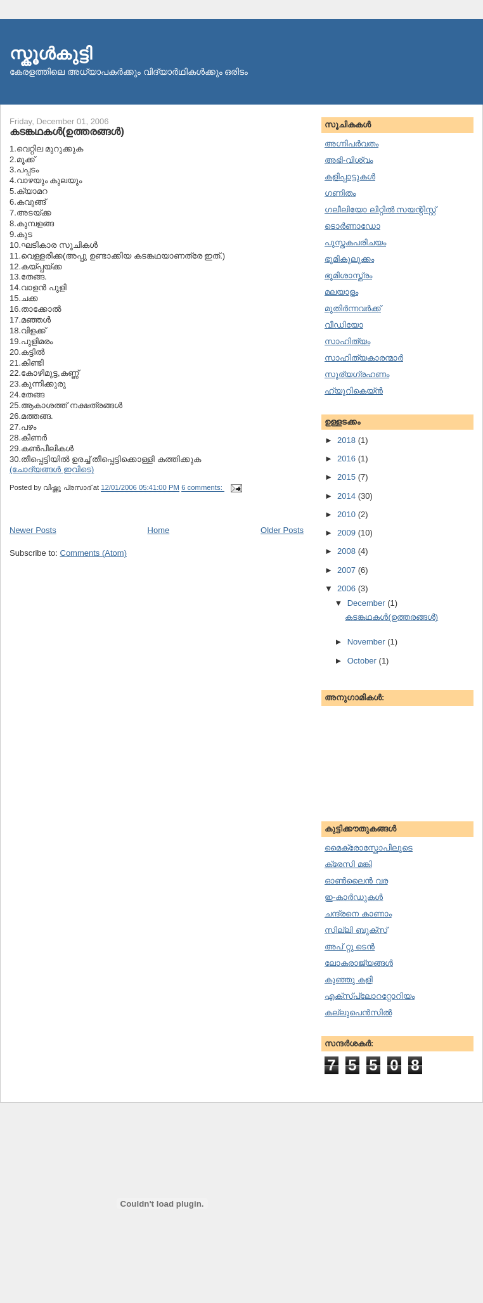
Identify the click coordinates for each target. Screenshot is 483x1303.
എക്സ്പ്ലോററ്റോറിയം (370, 996)
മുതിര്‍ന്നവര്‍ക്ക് (353, 308)
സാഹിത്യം (347, 341)
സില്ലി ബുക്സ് (356, 930)
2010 (347, 514)
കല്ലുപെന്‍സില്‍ (358, 1012)
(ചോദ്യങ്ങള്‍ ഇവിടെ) (52, 469)
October (363, 660)
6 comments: (202, 488)
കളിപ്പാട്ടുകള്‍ (350, 176)
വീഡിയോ (344, 325)
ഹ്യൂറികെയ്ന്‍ (354, 390)
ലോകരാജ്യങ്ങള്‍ (359, 963)
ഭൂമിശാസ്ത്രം (348, 275)
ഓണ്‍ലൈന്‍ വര (356, 880)
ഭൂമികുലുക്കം (349, 259)
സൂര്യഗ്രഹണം (357, 374)
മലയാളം (341, 292)
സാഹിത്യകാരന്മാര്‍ (364, 358)
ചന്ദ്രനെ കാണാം (358, 913)
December (367, 603)
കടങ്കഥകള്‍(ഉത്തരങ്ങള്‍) (67, 131)
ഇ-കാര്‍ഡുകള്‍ (354, 897)
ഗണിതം (340, 193)
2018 (347, 440)
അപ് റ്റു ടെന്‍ (350, 946)
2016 (347, 458)
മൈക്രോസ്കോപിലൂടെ (369, 847)
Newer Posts (33, 530)
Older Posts (282, 530)
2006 (347, 588)
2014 (347, 496)
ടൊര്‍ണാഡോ (352, 226)
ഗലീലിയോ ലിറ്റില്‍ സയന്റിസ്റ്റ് (380, 209)
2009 (347, 532)
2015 (347, 477)
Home (159, 530)
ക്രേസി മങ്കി (348, 864)
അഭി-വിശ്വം (349, 160)
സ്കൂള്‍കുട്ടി (51, 53)
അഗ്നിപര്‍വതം (351, 143)
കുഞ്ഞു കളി (349, 979)
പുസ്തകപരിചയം (355, 242)
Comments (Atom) (93, 553)
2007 (347, 570)
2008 (347, 551)
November (367, 641)
